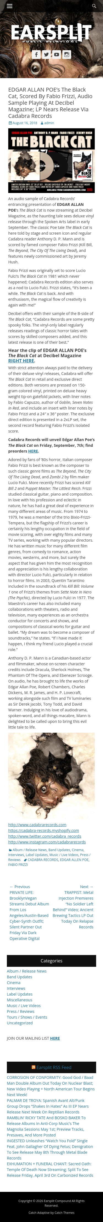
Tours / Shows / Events (27, 1017)
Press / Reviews (20, 1011)
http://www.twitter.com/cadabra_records (44, 836)
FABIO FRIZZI (18, 864)
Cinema (77, 850)
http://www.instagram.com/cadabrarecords (47, 842)
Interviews (16, 854)
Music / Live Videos (64, 854)
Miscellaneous (19, 999)
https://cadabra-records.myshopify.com (43, 830)
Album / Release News (30, 850)
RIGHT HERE (21, 361)
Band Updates (59, 850)
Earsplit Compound (57, 1201)
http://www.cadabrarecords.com (37, 824)
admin (49, 123)
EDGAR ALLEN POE (74, 859)
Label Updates (37, 854)
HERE (33, 451)
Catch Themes (64, 1212)
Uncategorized (20, 1022)
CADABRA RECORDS (43, 859)
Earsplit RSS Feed (54, 1067)
